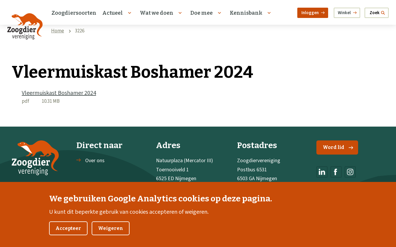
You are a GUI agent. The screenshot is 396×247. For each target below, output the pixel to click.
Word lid (338, 147)
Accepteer (68, 234)
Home (57, 30)
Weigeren (110, 234)
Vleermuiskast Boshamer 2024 (59, 93)
